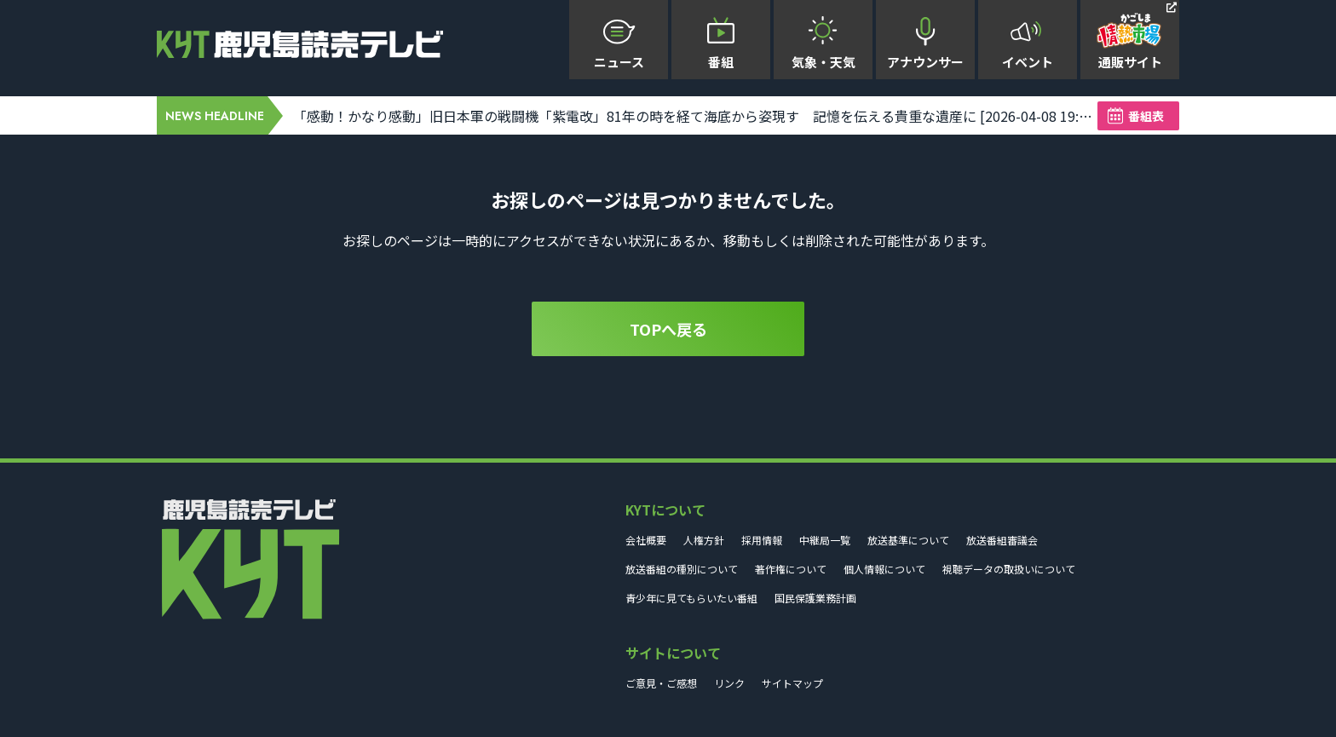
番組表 (1146, 115)
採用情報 (761, 540)
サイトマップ (792, 683)
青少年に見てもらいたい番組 (691, 597)
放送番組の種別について (681, 568)
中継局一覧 (824, 540)
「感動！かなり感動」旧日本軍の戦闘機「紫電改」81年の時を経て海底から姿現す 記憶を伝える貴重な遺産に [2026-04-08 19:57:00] (695, 116)
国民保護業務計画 (815, 597)
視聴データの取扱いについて (1008, 568)
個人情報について (884, 568)
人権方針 (703, 540)
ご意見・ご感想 (661, 683)
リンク (729, 683)
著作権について (790, 568)
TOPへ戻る (668, 329)
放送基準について (908, 540)
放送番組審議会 (1002, 540)
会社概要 (645, 540)
